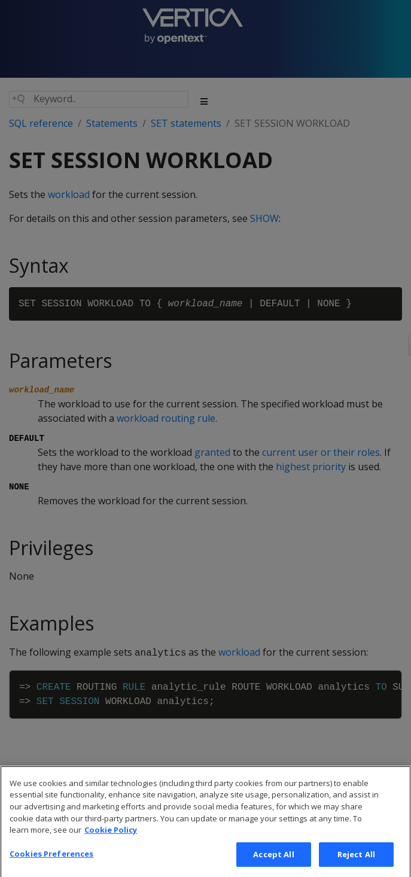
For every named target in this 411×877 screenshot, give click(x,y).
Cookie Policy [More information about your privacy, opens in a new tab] (110, 841)
